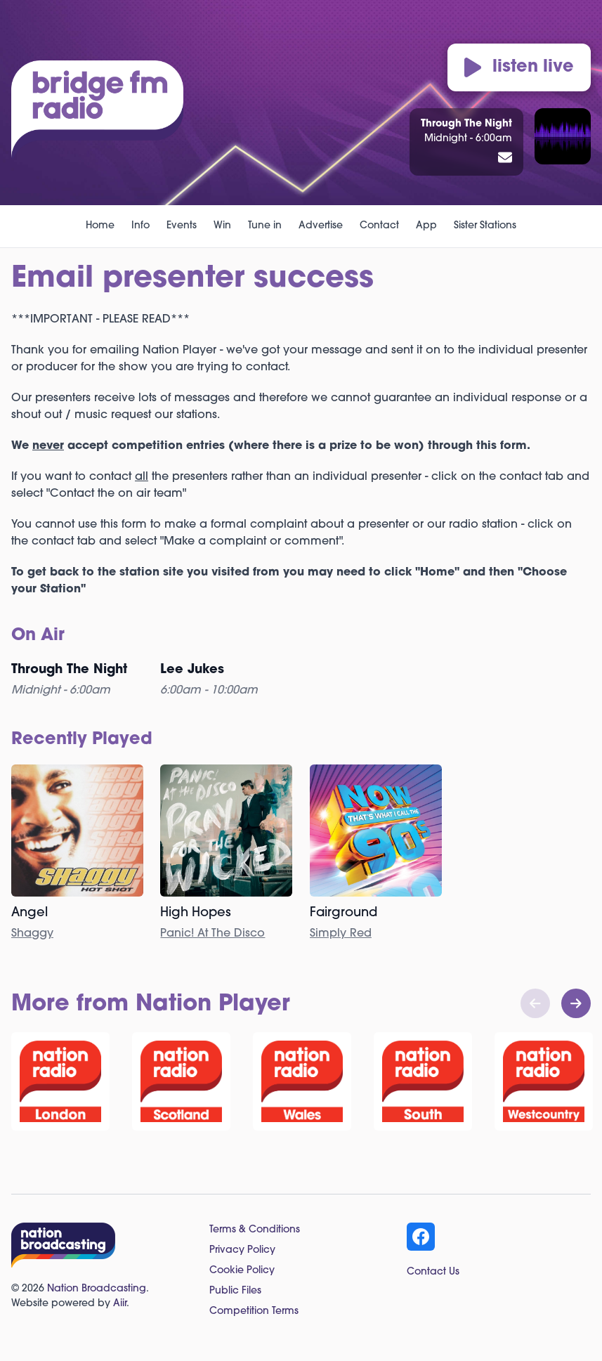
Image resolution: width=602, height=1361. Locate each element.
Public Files (235, 1291)
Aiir (119, 1303)
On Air (38, 635)
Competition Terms (254, 1311)
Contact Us (433, 1272)
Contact (379, 226)
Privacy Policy (242, 1250)
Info (140, 226)
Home (100, 226)
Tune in (265, 226)
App (426, 226)
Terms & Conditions (254, 1230)
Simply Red (341, 933)
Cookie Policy (242, 1270)
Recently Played (81, 739)
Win (222, 226)
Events (181, 226)
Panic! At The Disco (212, 933)
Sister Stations (485, 226)
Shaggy (32, 933)
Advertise (321, 226)
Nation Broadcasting (96, 1289)
